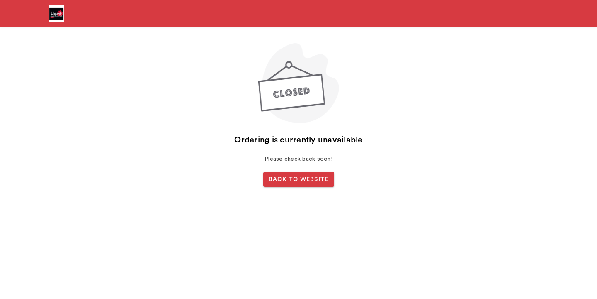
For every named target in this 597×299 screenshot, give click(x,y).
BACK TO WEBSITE (299, 179)
